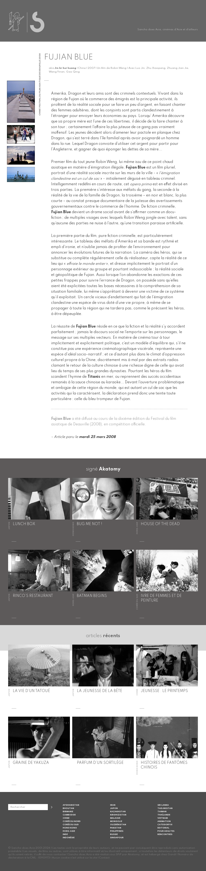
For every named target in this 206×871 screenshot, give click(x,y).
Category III (164, 825)
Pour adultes (165, 831)
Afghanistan (71, 805)
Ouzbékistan (118, 825)
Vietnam (162, 818)
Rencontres (164, 834)
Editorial (163, 828)
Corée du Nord (72, 821)
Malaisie (115, 818)
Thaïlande (163, 815)
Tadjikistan (165, 808)
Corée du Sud (71, 825)
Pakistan (115, 828)
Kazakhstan (118, 812)
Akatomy (109, 469)
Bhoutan (68, 808)
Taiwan (162, 812)
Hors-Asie (69, 831)
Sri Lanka (163, 805)
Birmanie (68, 812)
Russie (114, 834)
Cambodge (69, 815)
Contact (104, 857)
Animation (164, 821)
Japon (114, 808)
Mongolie (116, 821)
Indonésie (69, 838)
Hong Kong (70, 828)
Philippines (116, 831)
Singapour (117, 838)
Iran (112, 805)
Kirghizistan (118, 815)
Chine (66, 818)
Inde (65, 834)
